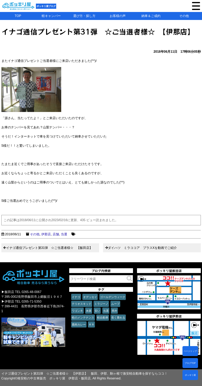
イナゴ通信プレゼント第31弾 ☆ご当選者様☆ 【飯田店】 (49, 247)
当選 (64, 234)
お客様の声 (118, 16)
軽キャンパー (51, 16)
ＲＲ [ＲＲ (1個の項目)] (91, 324)
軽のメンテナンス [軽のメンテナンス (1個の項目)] (83, 317)
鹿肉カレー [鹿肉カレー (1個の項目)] (79, 324)
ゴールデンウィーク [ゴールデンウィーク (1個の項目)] (112, 297)
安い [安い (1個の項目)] (97, 310)
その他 (184, 16)
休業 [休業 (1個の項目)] (89, 310)
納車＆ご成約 (151, 16)
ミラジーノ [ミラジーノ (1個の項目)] (101, 303)
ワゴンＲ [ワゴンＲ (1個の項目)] (77, 310)
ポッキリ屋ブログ (46, 6)
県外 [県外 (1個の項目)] (114, 310)
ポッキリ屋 (190, 375)
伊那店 (46, 234)
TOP (18, 16)
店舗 (56, 234)
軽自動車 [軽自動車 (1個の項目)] (102, 317)
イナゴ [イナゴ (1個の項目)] (76, 297)
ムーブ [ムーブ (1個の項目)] (115, 303)
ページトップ (190, 351)
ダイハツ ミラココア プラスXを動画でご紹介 (142, 247)
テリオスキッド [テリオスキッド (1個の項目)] (81, 303)
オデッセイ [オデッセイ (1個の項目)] (90, 297)
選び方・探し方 (84, 16)
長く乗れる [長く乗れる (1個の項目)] (118, 317)
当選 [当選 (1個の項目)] (106, 310)
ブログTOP (190, 363)
